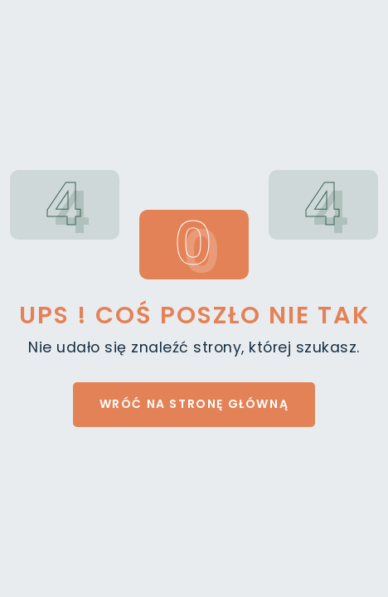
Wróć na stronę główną (194, 404)
